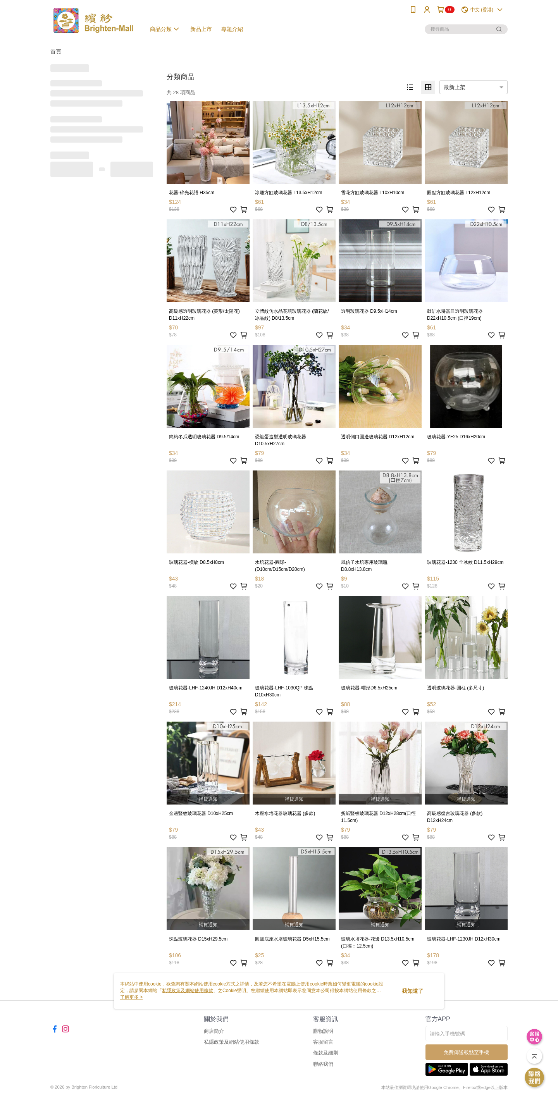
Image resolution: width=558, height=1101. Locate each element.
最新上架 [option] (454, 87)
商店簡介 (214, 1031)
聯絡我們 (323, 1064)
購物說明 (323, 1031)
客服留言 (323, 1042)
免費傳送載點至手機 (466, 1052)
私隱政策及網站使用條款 (231, 1042)
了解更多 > (131, 997)
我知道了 (413, 991)
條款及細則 (325, 1053)
